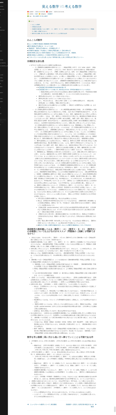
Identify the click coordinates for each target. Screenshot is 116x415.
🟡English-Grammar (6, 30)
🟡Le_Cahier (4, 45)
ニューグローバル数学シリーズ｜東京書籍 (47, 404)
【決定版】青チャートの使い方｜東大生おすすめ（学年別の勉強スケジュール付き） (68, 89)
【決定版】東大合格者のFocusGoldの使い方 (56, 87)
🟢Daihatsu (4, 21)
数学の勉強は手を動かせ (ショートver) (44, 46)
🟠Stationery (4, 107)
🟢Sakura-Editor (5, 86)
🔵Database (4, 24)
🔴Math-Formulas (6, 60)
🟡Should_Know (5, 98)
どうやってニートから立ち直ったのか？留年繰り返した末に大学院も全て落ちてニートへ (59, 57)
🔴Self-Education (5, 92)
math (40, 14)
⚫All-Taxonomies (6, 6)
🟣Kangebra (4, 36)
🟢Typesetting (5, 113)
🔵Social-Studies (5, 101)
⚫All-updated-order (6, 9)
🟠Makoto (3, 48)
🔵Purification (5, 83)
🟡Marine (3, 54)
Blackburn (6, 124)
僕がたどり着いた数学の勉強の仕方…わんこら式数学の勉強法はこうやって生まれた (68, 225)
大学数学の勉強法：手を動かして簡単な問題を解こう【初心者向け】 (53, 50)
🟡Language (4, 42)
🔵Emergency (5, 27)
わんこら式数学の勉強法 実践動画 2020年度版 (46, 44)
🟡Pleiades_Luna (6, 74)
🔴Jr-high (3, 33)
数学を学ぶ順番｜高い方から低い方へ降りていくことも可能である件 (53, 33)
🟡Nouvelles (4, 68)
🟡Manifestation (5, 51)
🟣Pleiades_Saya (6, 80)
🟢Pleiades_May (5, 77)
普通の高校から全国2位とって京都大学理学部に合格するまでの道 (52, 55)
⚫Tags (3, 110)
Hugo (6, 123)
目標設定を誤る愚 (40, 26)
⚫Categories (4, 12)
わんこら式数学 (40, 24)
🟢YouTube (4, 116)
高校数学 (53, 14)
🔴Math (3, 57)
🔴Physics (4, 71)
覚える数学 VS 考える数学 (66, 7)
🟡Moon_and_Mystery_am (8, 66)
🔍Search (3, 89)
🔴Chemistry (4, 15)
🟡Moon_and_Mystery (7, 63)
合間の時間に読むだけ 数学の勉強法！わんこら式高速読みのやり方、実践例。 (56, 52)
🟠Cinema (4, 18)
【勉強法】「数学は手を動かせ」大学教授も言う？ (48, 48)
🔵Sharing (4, 95)
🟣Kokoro (3, 39)
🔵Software (4, 104)
